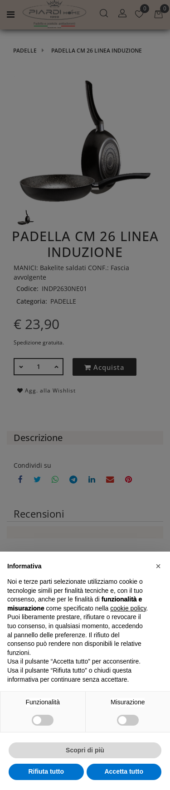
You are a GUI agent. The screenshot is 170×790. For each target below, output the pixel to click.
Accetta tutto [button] (123, 771)
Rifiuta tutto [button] (46, 771)
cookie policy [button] (128, 608)
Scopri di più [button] (85, 750)
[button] (158, 566)
